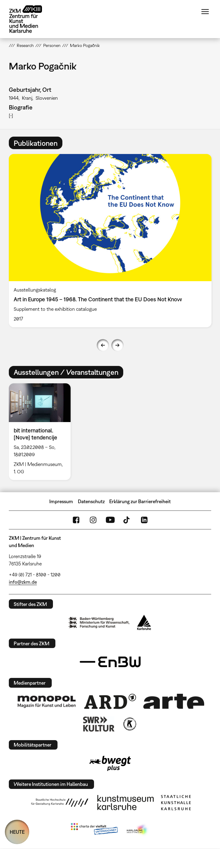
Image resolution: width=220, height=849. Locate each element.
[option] (110, 240)
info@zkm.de (23, 582)
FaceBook (76, 520)
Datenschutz (91, 501)
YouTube (110, 520)
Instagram (93, 520)
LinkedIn (144, 520)
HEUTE (17, 832)
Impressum (61, 501)
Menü (205, 11)
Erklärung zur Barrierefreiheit (140, 501)
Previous (103, 345)
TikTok (127, 520)
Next (117, 345)
